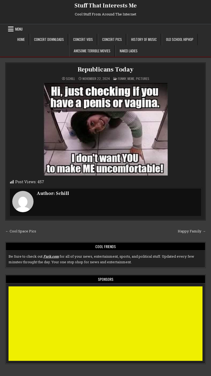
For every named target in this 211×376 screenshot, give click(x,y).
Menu (19, 29)
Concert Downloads (49, 39)
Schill (70, 78)
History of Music (144, 39)
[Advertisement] (105, 323)
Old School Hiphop (179, 39)
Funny (122, 78)
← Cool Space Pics (20, 231)
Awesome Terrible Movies (92, 50)
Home (21, 39)
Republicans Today (105, 69)
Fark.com (51, 256)
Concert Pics (112, 39)
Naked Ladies (129, 50)
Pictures (142, 78)
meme (130, 78)
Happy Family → (192, 231)
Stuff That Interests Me (106, 5)
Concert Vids (83, 39)
